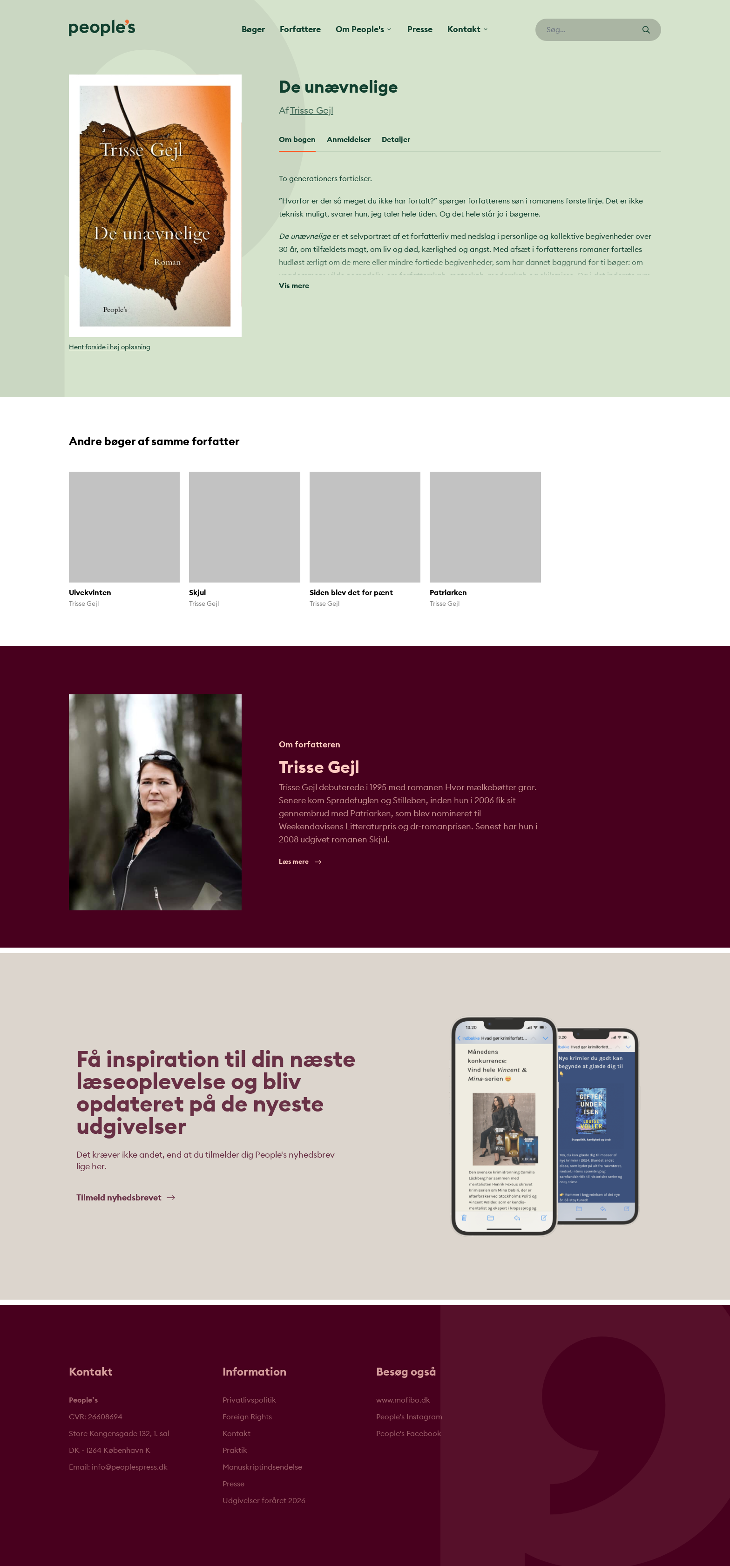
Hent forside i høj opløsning (109, 347)
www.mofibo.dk (403, 1400)
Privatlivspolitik (249, 1400)
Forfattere (300, 29)
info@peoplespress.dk (130, 1467)
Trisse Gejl (311, 110)
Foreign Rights (247, 1417)
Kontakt (236, 1433)
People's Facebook (408, 1433)
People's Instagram (409, 1417)
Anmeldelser (349, 139)
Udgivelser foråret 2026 (264, 1501)
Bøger (253, 29)
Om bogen (297, 139)
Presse (420, 29)
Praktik (235, 1450)
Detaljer (396, 139)
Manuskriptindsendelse (262, 1467)
